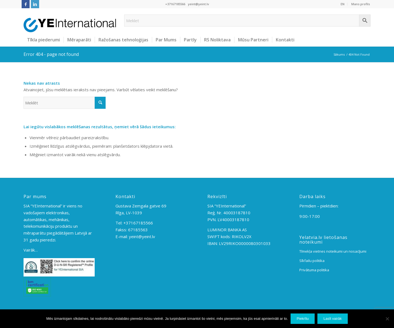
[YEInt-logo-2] (70, 20)
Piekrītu (303, 318)
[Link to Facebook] (26, 4)
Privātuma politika (314, 269)
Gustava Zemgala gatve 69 (140, 206)
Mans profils (360, 4)
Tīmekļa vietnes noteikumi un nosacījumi (332, 251)
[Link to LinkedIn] (35, 4)
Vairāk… (31, 250)
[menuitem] (342, 4)
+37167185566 (175, 4)
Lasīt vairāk (332, 318)
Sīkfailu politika (312, 260)
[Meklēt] (65, 103)
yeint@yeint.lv (198, 4)
